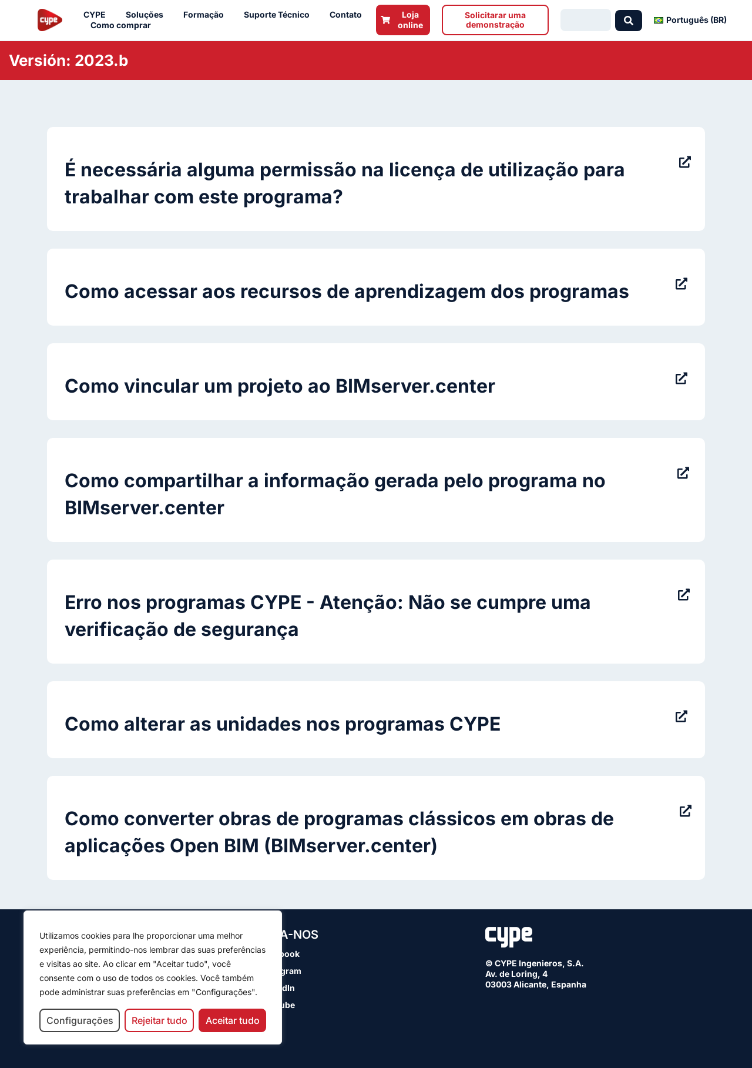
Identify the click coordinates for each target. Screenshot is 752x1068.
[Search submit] (628, 20)
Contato (349, 14)
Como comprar (123, 25)
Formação (206, 14)
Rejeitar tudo (159, 1020)
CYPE (97, 14)
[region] (153, 977)
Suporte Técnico (279, 14)
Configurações (79, 1020)
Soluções (147, 14)
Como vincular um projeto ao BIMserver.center (280, 385)
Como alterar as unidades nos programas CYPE (283, 723)
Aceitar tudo (233, 1020)
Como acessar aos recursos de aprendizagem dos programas (347, 291)
